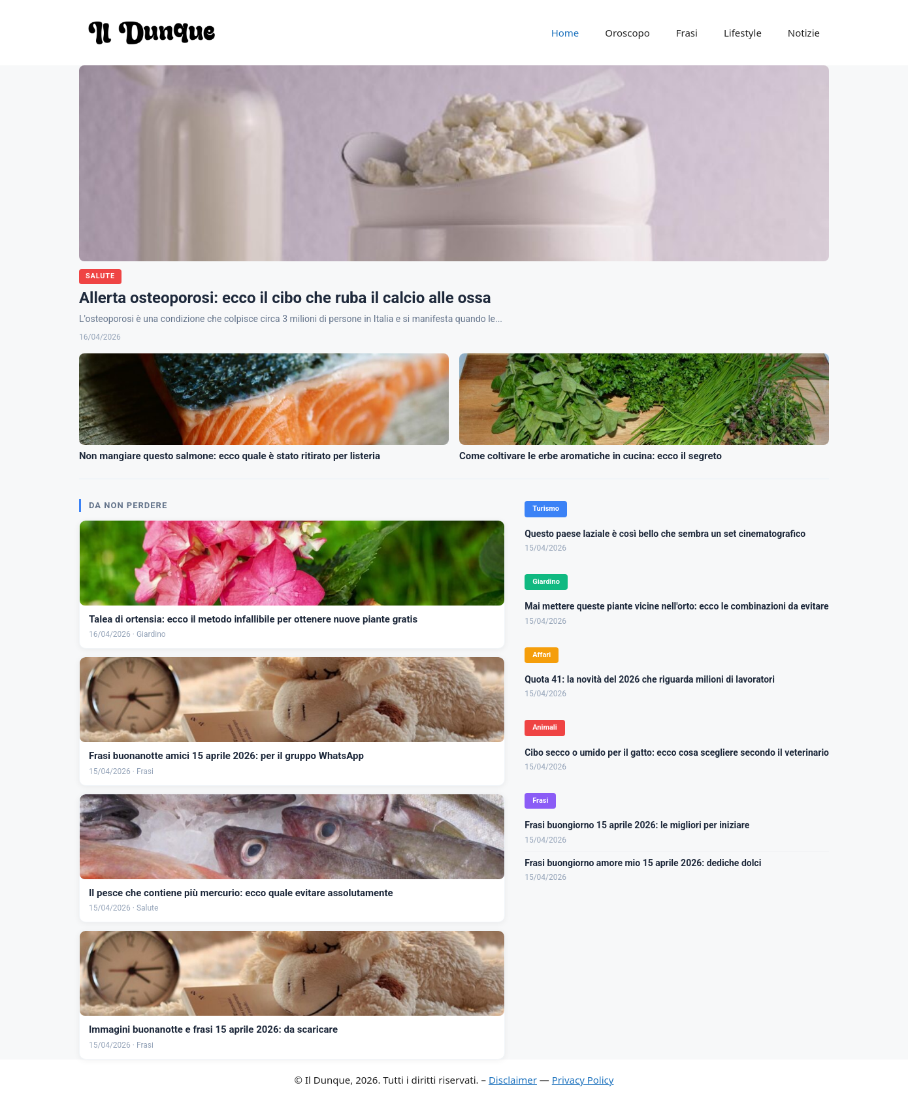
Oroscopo (627, 32)
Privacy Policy (583, 1079)
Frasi (687, 32)
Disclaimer (513, 1079)
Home (565, 32)
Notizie (804, 32)
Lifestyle (743, 32)
